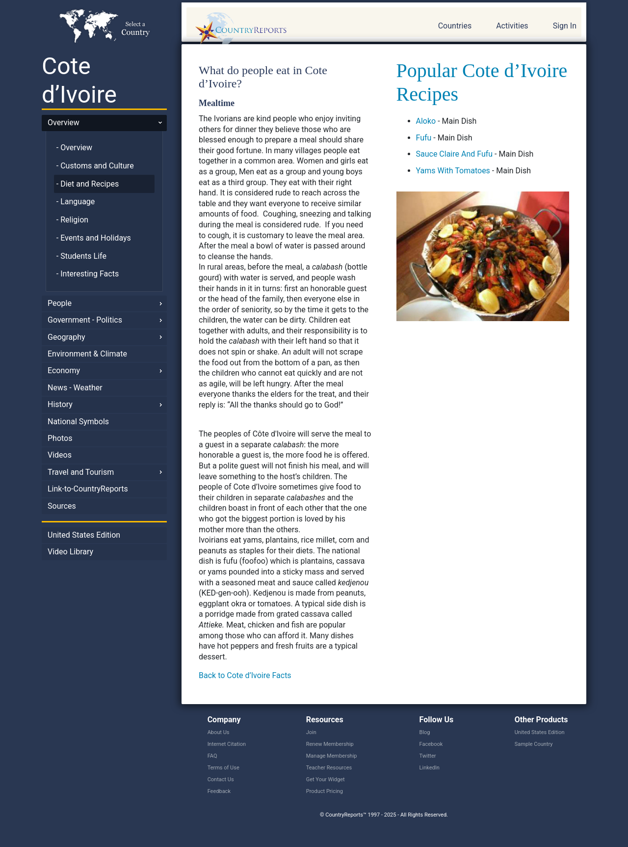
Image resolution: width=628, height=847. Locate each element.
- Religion (72, 219)
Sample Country (534, 744)
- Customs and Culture (95, 165)
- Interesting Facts (87, 273)
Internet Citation (227, 744)
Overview (63, 122)
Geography (66, 337)
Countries (454, 25)
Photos (60, 438)
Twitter (427, 756)
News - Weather (75, 387)
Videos (60, 455)
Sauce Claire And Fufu (454, 154)
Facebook (431, 744)
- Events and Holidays (93, 238)
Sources (62, 506)
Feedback (219, 791)
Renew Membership (330, 744)
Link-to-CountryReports (88, 488)
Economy (64, 370)
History (60, 404)
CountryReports (294, 29)
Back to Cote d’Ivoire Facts (245, 675)
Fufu (424, 137)
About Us (219, 732)
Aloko (426, 121)
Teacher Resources (329, 768)
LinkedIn (429, 768)
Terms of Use (223, 768)
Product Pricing (324, 791)
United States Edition (84, 535)
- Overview (74, 147)
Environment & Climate (87, 353)
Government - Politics (85, 320)
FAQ (212, 756)
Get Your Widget (325, 779)
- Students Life (81, 256)
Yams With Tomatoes (453, 170)
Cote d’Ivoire (79, 80)
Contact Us (221, 779)
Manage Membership (331, 756)
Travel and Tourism (81, 472)
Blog (424, 732)
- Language (75, 201)
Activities (512, 25)
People (60, 303)
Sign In (564, 25)
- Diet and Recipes (87, 184)
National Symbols (78, 421)
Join (311, 732)
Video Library (70, 551)
